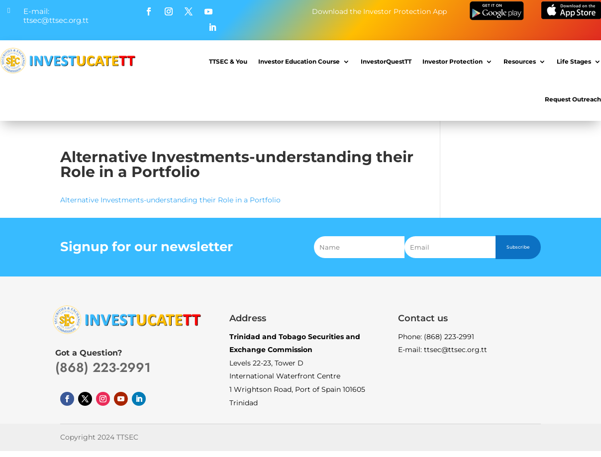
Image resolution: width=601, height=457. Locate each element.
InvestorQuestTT (386, 61)
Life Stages (574, 61)
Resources (519, 61)
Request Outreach (573, 99)
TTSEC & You (228, 61)
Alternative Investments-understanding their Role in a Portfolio (170, 199)
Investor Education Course (299, 61)
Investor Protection (452, 61)
